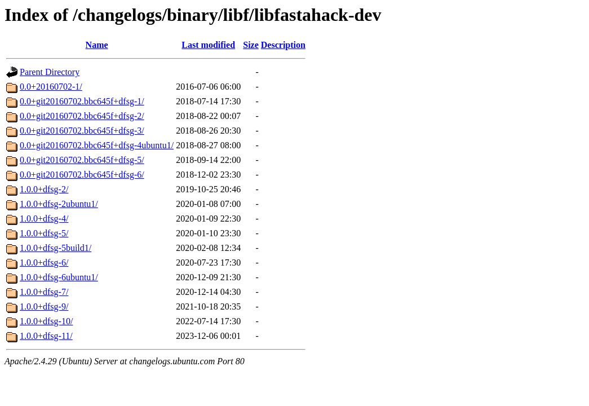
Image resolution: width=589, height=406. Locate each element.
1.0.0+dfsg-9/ (44, 306)
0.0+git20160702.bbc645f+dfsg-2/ (82, 116)
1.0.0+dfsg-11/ (46, 336)
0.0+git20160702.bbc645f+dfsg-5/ (82, 160)
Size (251, 45)
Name (97, 45)
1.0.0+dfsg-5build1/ (55, 248)
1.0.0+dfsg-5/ (44, 233)
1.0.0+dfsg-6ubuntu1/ (59, 277)
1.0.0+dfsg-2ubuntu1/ (59, 204)
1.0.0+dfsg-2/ (44, 189)
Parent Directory (49, 72)
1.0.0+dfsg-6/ (44, 262)
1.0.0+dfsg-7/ (44, 292)
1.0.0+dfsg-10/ (46, 321)
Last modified (208, 45)
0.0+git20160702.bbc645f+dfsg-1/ (82, 101)
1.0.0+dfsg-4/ (44, 218)
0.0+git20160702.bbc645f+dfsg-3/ (82, 130)
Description (283, 45)
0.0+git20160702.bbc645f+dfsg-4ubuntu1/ (97, 145)
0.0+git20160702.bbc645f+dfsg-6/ (82, 174)
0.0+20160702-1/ (51, 86)
